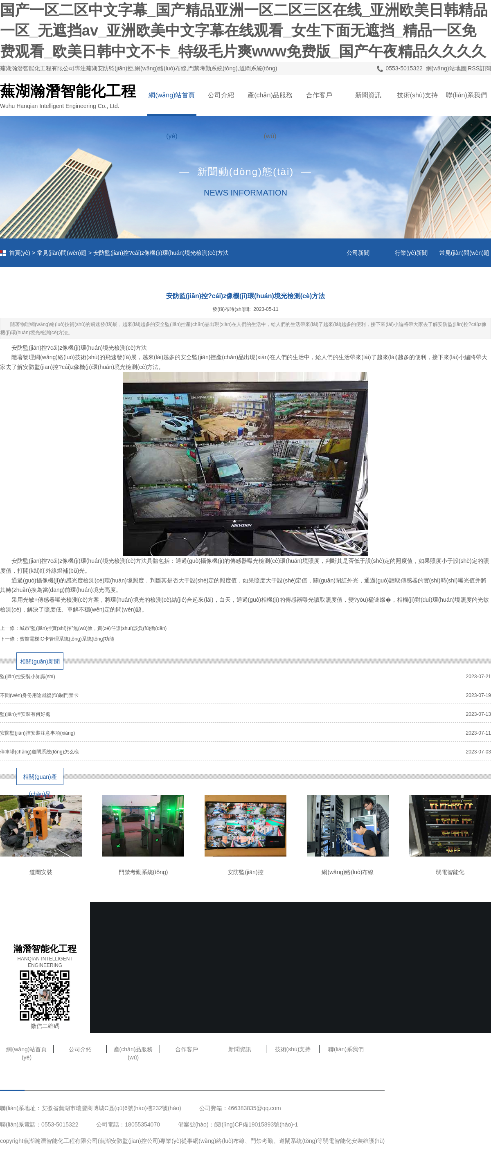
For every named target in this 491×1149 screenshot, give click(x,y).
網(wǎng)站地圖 (446, 68)
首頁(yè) (19, 253)
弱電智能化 (450, 872)
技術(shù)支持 (417, 95)
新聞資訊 (368, 95)
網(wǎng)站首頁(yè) (172, 104)
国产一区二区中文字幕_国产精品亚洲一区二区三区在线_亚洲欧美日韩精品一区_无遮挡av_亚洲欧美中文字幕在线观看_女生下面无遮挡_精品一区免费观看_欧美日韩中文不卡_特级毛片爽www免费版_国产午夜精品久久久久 (244, 31)
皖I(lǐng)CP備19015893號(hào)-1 (256, 1124)
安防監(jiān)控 (245, 872)
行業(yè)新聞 (411, 253)
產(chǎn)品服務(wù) (270, 104)
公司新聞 (358, 253)
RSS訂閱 (479, 68)
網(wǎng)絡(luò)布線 (348, 872)
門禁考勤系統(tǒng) (143, 872)
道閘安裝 (40, 872)
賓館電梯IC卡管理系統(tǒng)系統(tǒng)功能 (67, 639)
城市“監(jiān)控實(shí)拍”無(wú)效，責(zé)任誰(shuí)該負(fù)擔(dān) (93, 628)
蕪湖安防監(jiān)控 (122, 1141)
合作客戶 (319, 95)
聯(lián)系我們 (466, 95)
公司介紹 (221, 95)
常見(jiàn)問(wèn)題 (62, 253)
